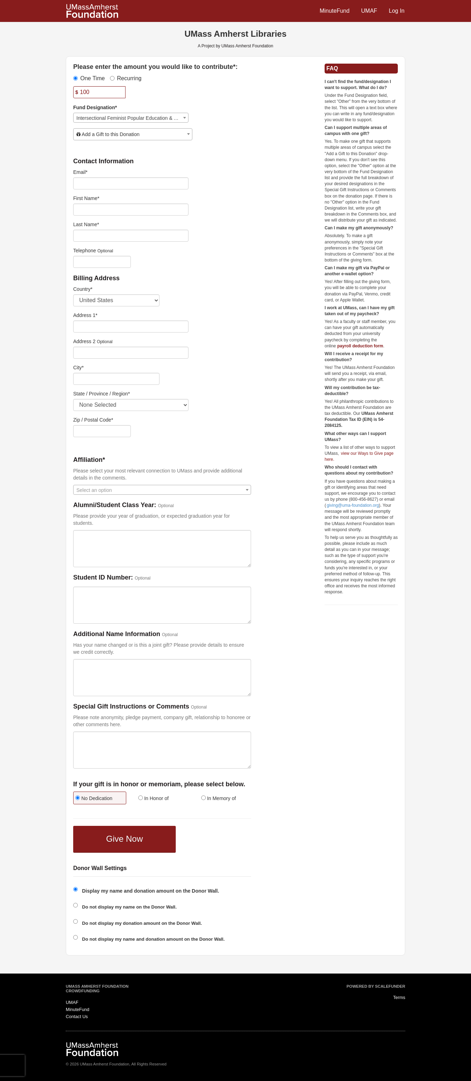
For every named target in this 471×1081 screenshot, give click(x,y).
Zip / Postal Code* (93, 420)
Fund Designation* (95, 107)
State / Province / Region (101, 393)
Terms (399, 997)
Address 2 (84, 341)
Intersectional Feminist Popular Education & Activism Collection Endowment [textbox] (132, 118)
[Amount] (99, 92)
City (78, 367)
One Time (89, 78)
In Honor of (153, 798)
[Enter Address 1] (130, 327)
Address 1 (85, 315)
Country (82, 289)
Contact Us (77, 1016)
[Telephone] (102, 262)
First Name (86, 198)
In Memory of (218, 798)
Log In (397, 11)
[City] (116, 379)
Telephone (84, 250)
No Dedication (93, 798)
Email (80, 172)
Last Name (86, 224)
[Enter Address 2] (130, 353)
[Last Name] (130, 236)
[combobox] (130, 118)
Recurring (125, 78)
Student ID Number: (103, 577)
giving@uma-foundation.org (353, 505)
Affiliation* (89, 460)
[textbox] (133, 134)
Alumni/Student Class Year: (114, 505)
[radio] (99, 799)
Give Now (124, 839)
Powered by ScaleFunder (376, 986)
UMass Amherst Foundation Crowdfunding (97, 988)
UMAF (369, 11)
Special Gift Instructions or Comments (131, 706)
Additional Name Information (116, 634)
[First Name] (130, 210)
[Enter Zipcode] (102, 431)
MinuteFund (335, 11)
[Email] (130, 183)
